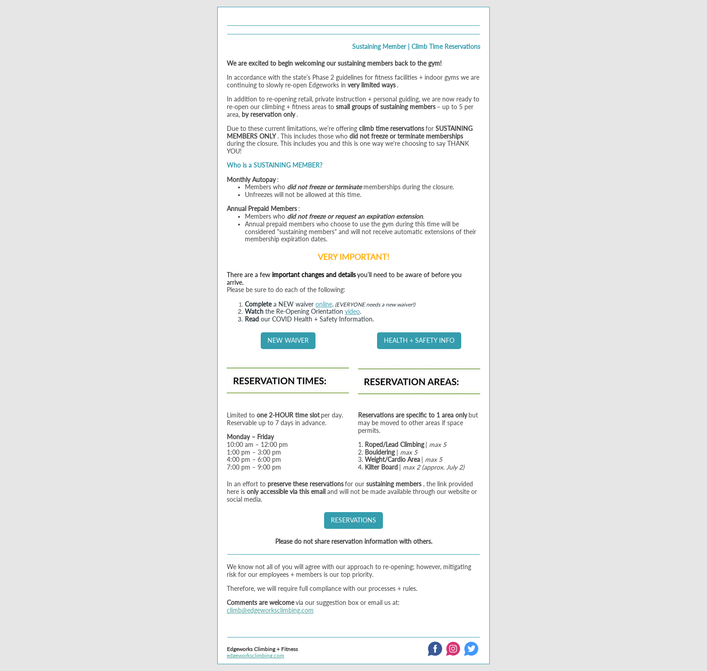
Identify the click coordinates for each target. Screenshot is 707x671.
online (323, 304)
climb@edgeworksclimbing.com (270, 610)
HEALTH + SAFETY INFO (419, 340)
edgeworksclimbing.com (255, 655)
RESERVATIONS (353, 520)
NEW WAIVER (288, 340)
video (352, 311)
